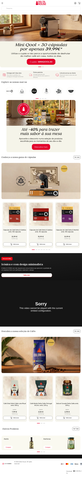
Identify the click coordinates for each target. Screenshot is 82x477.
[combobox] (41, 8)
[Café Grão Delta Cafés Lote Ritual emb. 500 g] (14, 398)
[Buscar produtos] (4, 8)
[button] (37, 98)
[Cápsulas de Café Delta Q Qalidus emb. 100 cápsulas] (14, 225)
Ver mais (77, 157)
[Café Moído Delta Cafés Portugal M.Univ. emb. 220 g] (41, 398)
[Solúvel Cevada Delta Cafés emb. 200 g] (67, 398)
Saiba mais (26, 275)
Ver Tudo (76, 429)
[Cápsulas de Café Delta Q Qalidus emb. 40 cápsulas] (41, 225)
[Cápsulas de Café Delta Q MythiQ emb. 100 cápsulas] (67, 225)
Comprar (8, 447)
